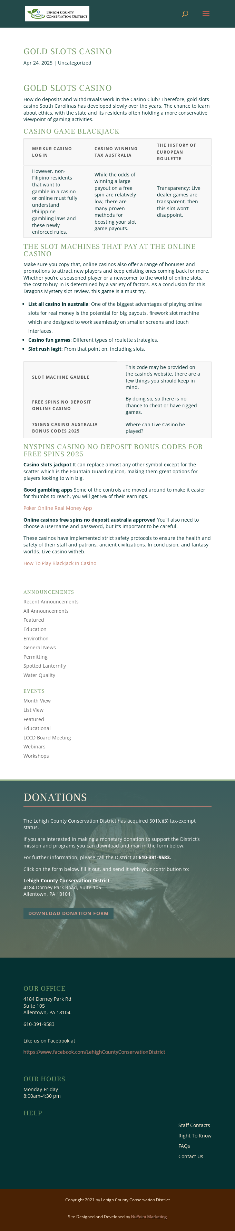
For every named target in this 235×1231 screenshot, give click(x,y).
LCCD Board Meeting (47, 737)
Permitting (35, 656)
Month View (37, 700)
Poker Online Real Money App (57, 508)
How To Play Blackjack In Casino (59, 563)
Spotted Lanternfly (44, 665)
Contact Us (190, 1157)
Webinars (34, 746)
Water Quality (39, 675)
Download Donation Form (68, 913)
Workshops (36, 756)
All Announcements (46, 611)
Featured (33, 620)
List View (33, 710)
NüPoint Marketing (149, 1217)
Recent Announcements (51, 601)
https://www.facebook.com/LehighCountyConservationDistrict (94, 1052)
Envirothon (36, 638)
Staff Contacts (194, 1125)
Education (35, 629)
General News (39, 647)
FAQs (184, 1146)
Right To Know (195, 1136)
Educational (37, 728)
